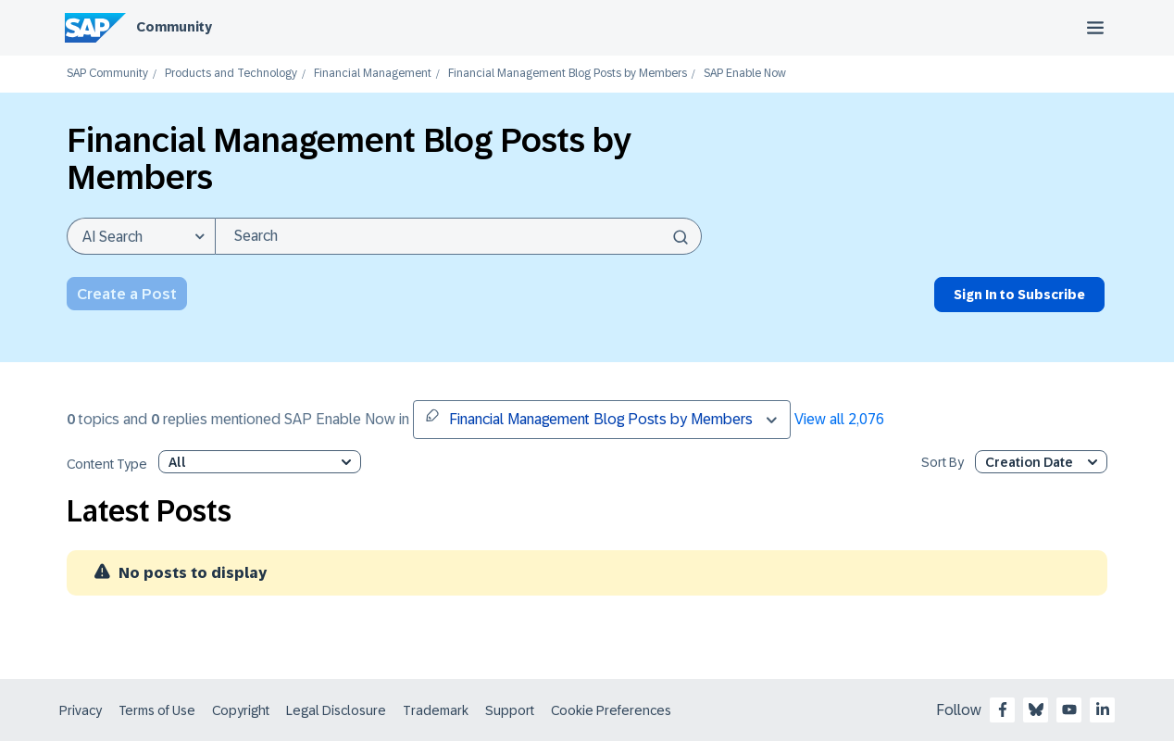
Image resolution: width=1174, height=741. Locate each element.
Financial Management (372, 74)
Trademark (435, 710)
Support (509, 710)
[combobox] (458, 236)
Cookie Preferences (611, 710)
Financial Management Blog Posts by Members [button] (589, 417)
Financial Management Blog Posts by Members (567, 74)
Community (174, 26)
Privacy (80, 710)
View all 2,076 (839, 419)
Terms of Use (157, 710)
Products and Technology (231, 74)
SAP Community (107, 74)
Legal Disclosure (336, 710)
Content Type (107, 464)
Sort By (942, 463)
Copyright (240, 710)
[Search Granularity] (141, 236)
